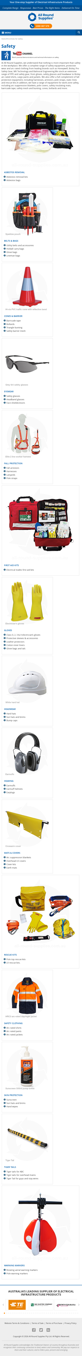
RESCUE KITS (10, 954)
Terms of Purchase (54, 1323)
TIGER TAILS (10, 1167)
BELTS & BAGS (11, 240)
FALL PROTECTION (13, 463)
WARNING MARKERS (14, 1265)
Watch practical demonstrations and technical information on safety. (35, 57)
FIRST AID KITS (11, 565)
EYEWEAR (9, 391)
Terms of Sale (38, 1323)
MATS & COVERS (12, 852)
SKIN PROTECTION (13, 1095)
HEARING (8, 781)
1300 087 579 (42, 26)
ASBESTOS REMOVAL (14, 172)
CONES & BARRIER (13, 316)
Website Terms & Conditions (17, 1323)
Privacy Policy (70, 1323)
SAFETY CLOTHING (13, 1023)
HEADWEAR (10, 709)
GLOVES (8, 630)
